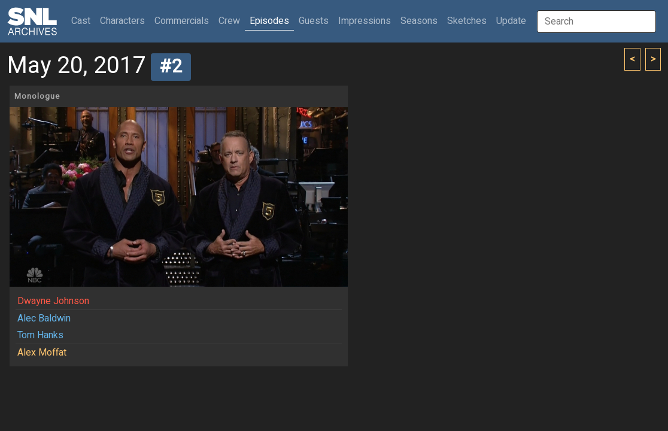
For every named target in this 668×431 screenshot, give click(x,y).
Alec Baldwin (44, 318)
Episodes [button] (269, 21)
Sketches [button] (467, 21)
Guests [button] (314, 21)
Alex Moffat (41, 352)
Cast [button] (83, 20)
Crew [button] (229, 21)
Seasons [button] (419, 21)
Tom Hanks (40, 335)
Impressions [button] (364, 21)
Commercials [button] (181, 21)
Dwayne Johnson (53, 301)
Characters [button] (122, 21)
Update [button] (511, 21)
